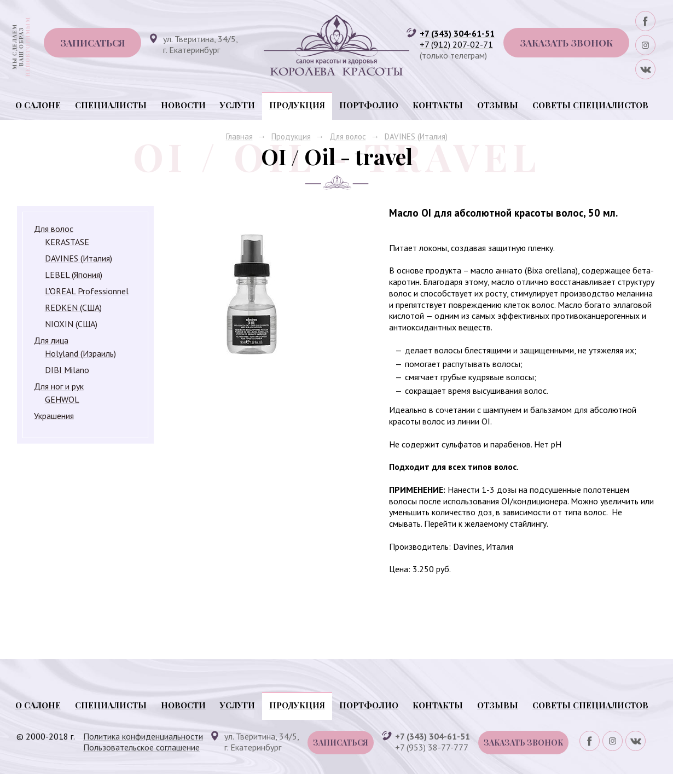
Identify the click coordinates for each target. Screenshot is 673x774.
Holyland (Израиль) (80, 353)
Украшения (54, 415)
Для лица (51, 340)
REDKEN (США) (73, 307)
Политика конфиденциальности (143, 736)
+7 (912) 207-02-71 (456, 44)
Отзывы (497, 105)
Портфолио (368, 105)
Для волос (347, 136)
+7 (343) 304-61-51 (457, 33)
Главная (239, 136)
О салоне (38, 105)
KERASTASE (67, 241)
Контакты (438, 105)
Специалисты (111, 105)
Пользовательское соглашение (141, 747)
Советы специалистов (590, 105)
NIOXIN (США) (71, 323)
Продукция (297, 105)
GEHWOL (62, 399)
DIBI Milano (67, 369)
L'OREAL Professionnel (87, 291)
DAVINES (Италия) (416, 136)
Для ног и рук (59, 386)
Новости (183, 105)
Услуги (237, 105)
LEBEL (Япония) (73, 274)
